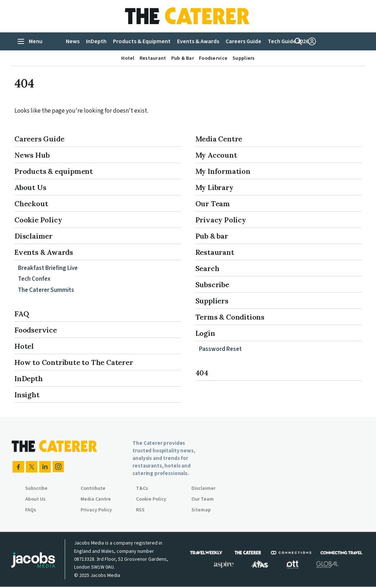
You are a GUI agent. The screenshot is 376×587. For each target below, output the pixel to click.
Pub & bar (211, 235)
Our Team (212, 203)
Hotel (24, 346)
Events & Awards (43, 252)
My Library (214, 187)
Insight (27, 394)
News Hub (31, 154)
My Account (216, 154)
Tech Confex (34, 279)
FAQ (21, 313)
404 (201, 372)
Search (207, 268)
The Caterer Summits (46, 290)
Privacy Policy (220, 219)
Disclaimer (33, 235)
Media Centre (219, 138)
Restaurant (214, 252)
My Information (222, 171)
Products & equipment (53, 171)
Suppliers (211, 300)
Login (205, 333)
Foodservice (35, 329)
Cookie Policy (38, 219)
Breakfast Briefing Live (48, 268)
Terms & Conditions (229, 316)
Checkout (31, 203)
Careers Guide (39, 138)
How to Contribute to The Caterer (73, 362)
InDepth (28, 378)
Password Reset (220, 349)
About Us (30, 187)
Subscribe (212, 284)
